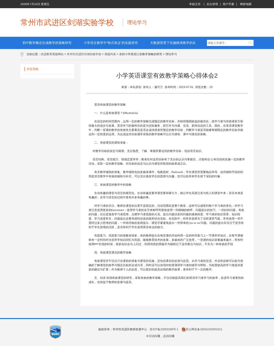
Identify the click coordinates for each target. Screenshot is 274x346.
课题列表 (110, 54)
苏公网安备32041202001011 (201, 329)
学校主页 (195, 4)
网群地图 (246, 4)
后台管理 (212, 4)
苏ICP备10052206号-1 (164, 329)
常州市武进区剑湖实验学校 (84, 54)
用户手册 (228, 4)
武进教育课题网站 (52, 54)
